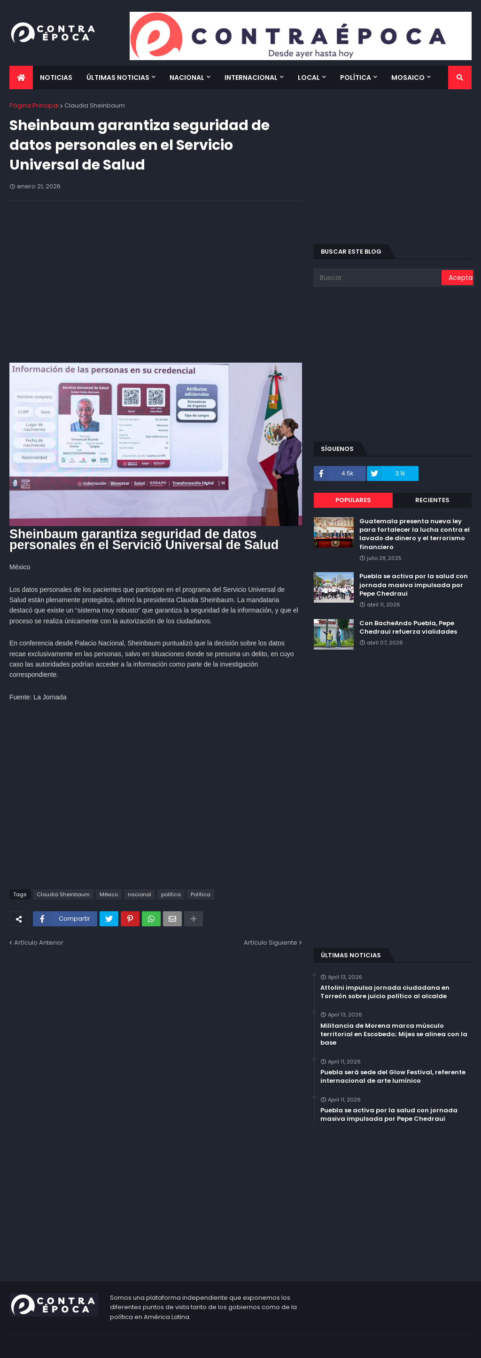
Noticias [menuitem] (56, 77)
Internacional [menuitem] (251, 77)
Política (200, 894)
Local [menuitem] (309, 77)
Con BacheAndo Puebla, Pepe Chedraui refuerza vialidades (408, 627)
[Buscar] (378, 277)
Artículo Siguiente (270, 942)
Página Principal (34, 105)
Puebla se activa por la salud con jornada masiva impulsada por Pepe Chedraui (413, 585)
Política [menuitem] (355, 77)
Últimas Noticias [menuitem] (117, 77)
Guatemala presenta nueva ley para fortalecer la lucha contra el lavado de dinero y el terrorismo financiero (414, 534)
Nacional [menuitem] (187, 77)
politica (171, 894)
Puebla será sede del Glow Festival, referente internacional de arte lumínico (392, 1076)
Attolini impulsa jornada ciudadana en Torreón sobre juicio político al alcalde (385, 992)
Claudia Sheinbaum (94, 105)
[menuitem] (21, 77)
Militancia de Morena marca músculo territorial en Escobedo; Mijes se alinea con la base (393, 1034)
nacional (139, 894)
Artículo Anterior (38, 942)
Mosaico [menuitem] (408, 77)
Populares (353, 500)
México (109, 894)
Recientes (432, 500)
